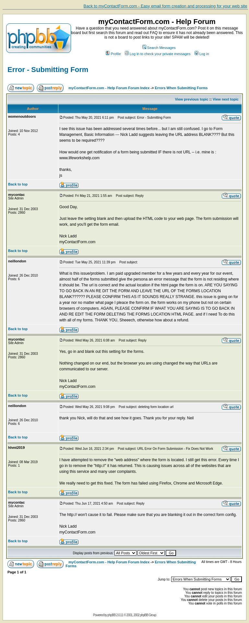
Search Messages (159, 48)
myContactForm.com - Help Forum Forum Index (108, 88)
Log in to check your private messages (158, 54)
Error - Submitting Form (47, 70)
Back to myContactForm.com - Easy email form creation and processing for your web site (165, 6)
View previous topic (191, 99)
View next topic (226, 99)
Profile (113, 54)
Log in (202, 54)
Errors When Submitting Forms (181, 88)
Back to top (18, 184)
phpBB (111, 615)
